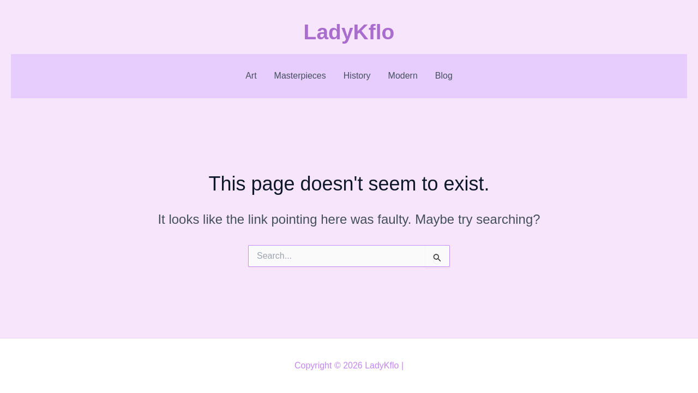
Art (250, 75)
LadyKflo (349, 32)
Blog (444, 75)
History (357, 75)
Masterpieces (300, 75)
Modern (403, 75)
